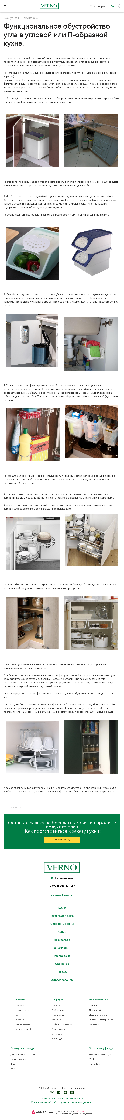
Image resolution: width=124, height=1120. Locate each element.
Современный (22, 1024)
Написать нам (62, 878)
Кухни (62, 907)
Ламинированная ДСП (101, 1054)
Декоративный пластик (22, 1054)
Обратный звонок (62, 895)
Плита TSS (94, 1063)
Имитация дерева (98, 1014)
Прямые (56, 1005)
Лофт (17, 1014)
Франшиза (62, 964)
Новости (62, 972)
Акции (62, 931)
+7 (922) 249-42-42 (61, 885)
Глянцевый (94, 1005)
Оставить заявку (62, 840)
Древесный (95, 1010)
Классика (19, 1005)
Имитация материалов (101, 1019)
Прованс (19, 1019)
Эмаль (13, 1068)
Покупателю (62, 939)
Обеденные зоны (62, 923)
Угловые (56, 1019)
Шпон (13, 1063)
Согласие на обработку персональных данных (62, 1102)
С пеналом (58, 1033)
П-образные (58, 1014)
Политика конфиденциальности (62, 1098)
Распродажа (62, 956)
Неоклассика (21, 1010)
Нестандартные (60, 1038)
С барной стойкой (62, 1024)
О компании (62, 947)
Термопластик (18, 1059)
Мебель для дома (62, 915)
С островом (58, 1029)
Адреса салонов (62, 980)
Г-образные (58, 1010)
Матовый (94, 1024)
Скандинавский (22, 1029)
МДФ (91, 1059)
